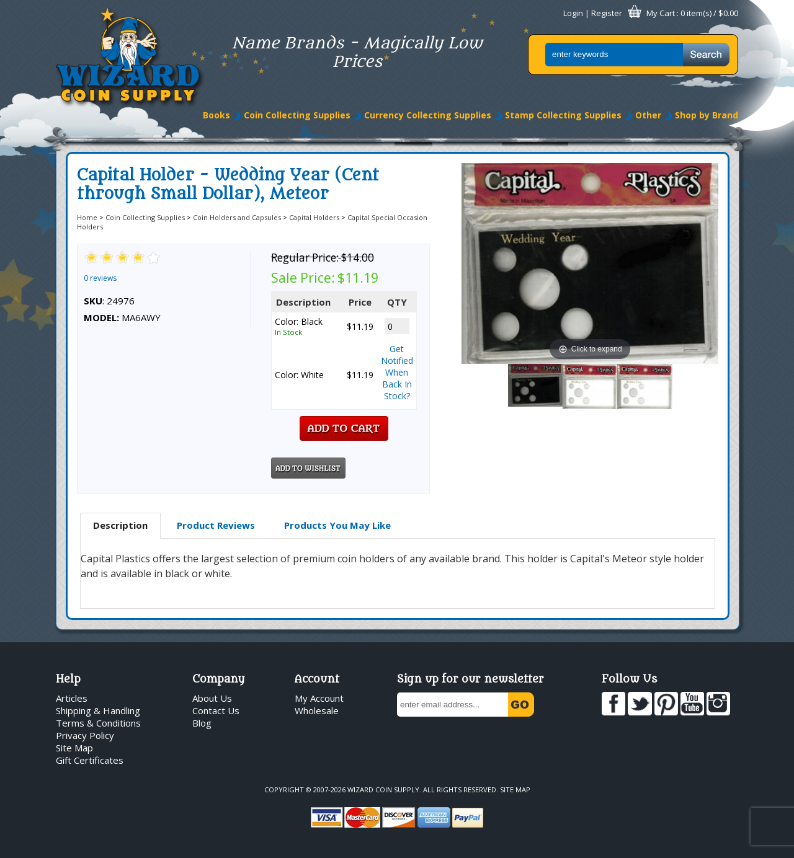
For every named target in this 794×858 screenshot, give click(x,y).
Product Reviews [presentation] (216, 525)
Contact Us (215, 710)
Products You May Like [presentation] (337, 525)
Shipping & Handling (98, 710)
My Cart (660, 13)
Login (573, 13)
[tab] (120, 526)
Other (648, 115)
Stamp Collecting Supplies (563, 115)
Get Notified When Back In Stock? (397, 372)
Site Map (74, 747)
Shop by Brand (706, 115)
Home (87, 217)
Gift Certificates (89, 760)
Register (606, 13)
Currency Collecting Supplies (427, 115)
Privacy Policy (85, 735)
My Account (319, 698)
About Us (212, 698)
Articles (71, 698)
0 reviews (100, 278)
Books (216, 115)
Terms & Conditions (98, 723)
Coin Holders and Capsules (237, 217)
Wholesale (317, 710)
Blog (202, 723)
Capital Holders (314, 217)
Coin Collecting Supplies (297, 115)
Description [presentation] (120, 525)
